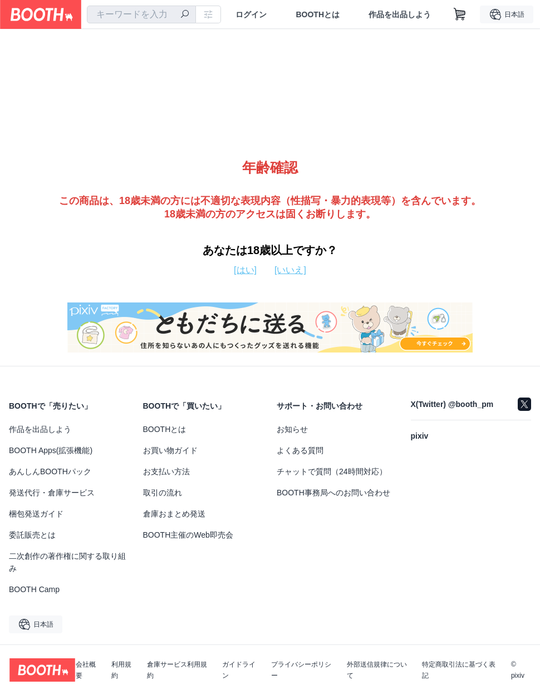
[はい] (245, 270)
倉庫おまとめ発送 (174, 513)
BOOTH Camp (34, 589)
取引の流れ (162, 492)
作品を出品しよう (400, 14)
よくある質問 (300, 450)
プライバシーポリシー (301, 670)
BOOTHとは (318, 14)
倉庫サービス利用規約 (177, 670)
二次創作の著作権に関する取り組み (67, 562)
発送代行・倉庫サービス (52, 492)
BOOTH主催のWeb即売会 (188, 534)
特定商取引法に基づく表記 (458, 670)
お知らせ (292, 429)
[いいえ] (290, 270)
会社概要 (86, 670)
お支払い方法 (166, 471)
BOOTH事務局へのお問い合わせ (333, 492)
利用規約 (121, 670)
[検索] (185, 15)
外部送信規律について (377, 670)
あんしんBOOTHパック (50, 471)
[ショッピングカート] (459, 14)
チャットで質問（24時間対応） (332, 471)
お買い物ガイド (170, 450)
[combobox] (141, 14)
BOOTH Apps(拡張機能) (50, 450)
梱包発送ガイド (36, 513)
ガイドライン (239, 670)
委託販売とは (32, 534)
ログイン (251, 14)
